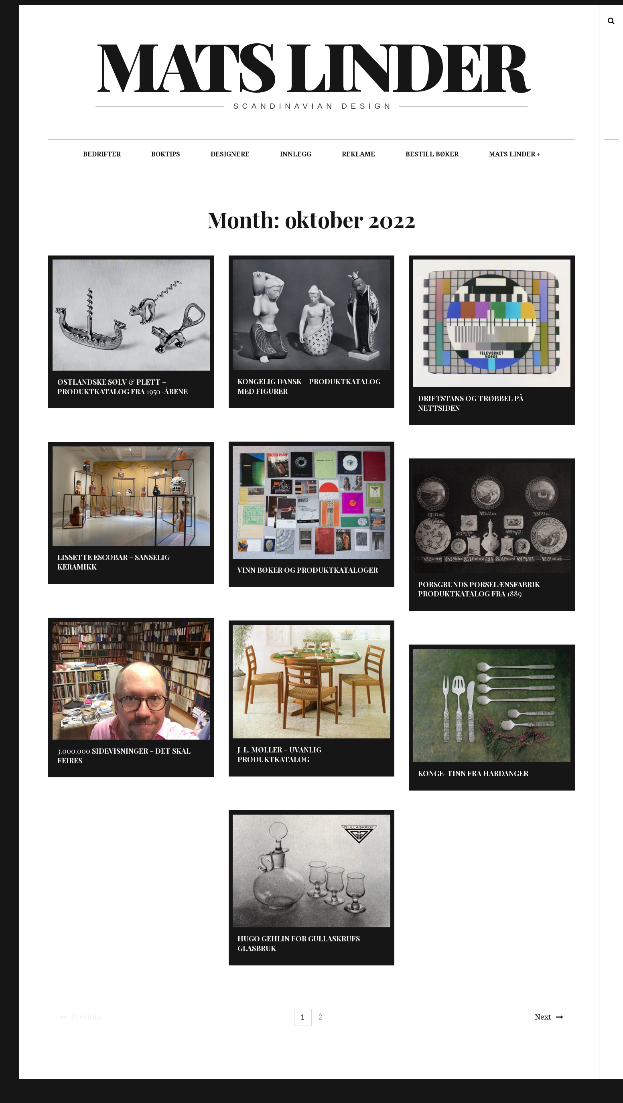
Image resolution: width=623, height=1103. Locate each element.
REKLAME (358, 154)
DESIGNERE (230, 154)
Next (549, 1017)
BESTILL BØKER (432, 154)
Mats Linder (310, 64)
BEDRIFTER (102, 154)
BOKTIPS (165, 154)
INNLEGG (295, 154)
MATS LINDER (512, 154)
